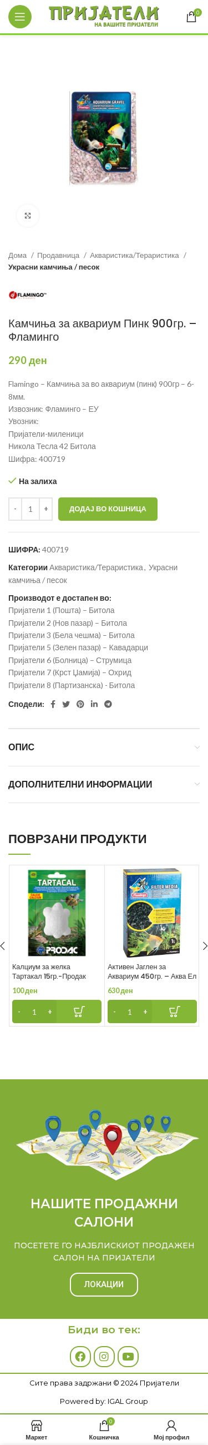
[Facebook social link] (53, 704)
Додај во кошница (107, 508)
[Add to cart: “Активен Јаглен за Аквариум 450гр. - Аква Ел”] (152, 1011)
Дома (18, 255)
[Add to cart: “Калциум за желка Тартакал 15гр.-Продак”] (57, 1011)
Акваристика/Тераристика (135, 255)
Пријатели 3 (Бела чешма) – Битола (71, 635)
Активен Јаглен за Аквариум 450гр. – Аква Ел (152, 971)
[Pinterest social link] (80, 704)
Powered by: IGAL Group (104, 1401)
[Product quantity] (30, 509)
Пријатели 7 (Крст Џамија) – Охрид (69, 672)
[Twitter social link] (66, 704)
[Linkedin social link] (94, 704)
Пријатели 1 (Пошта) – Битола (61, 610)
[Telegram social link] (108, 704)
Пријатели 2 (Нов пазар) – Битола (67, 622)
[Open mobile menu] (20, 17)
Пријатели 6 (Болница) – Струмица (69, 660)
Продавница (59, 255)
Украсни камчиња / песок (53, 266)
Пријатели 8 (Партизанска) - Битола (71, 685)
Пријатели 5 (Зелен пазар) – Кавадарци (78, 647)
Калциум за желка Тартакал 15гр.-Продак (49, 971)
